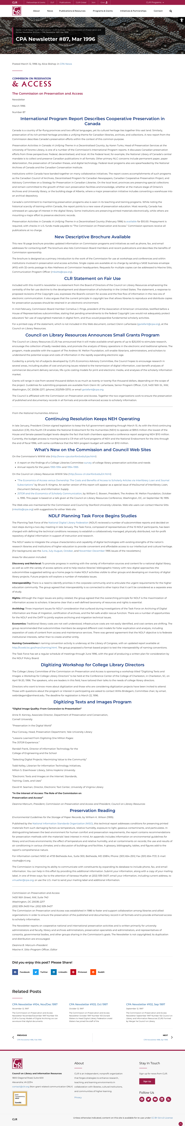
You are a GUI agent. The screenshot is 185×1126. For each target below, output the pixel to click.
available (131, 221)
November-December (92, 550)
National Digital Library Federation (68, 522)
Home (18, 30)
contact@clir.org (21, 1086)
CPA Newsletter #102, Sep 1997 (145, 1004)
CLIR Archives (59, 30)
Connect (159, 11)
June (44, 550)
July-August (55, 550)
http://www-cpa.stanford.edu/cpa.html (74, 456)
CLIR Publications (43, 30)
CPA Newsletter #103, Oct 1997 (88, 1004)
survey (88, 462)
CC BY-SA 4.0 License (162, 1118)
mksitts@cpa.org (61, 271)
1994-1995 (72, 467)
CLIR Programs (155, 3)
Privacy (78, 1097)
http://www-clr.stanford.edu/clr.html (89, 474)
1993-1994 (55, 467)
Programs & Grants (103, 11)
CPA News (66, 63)
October (68, 550)
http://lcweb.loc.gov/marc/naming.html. (35, 647)
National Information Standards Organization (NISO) (63, 823)
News (50, 11)
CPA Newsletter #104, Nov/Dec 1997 (35, 1004)
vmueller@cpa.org (23, 880)
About (37, 11)
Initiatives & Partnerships (134, 11)
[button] (181, 20)
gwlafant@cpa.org (148, 324)
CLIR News (28, 30)
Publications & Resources (73, 11)
